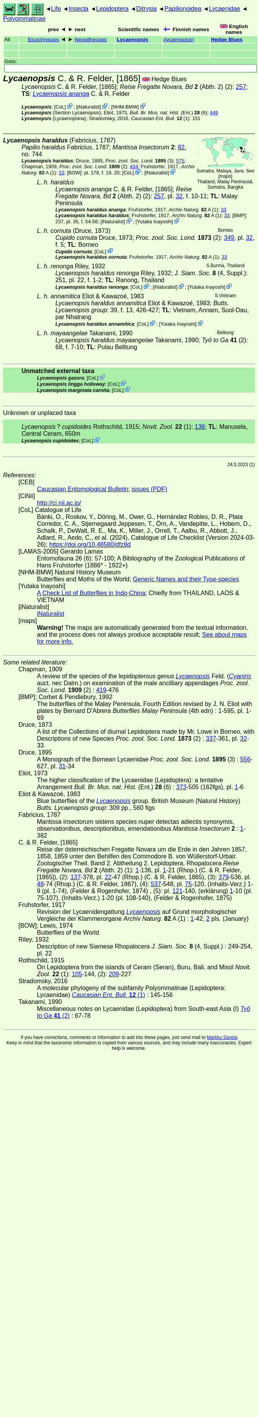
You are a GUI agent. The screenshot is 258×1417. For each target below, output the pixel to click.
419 (101, 690)
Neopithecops (91, 39)
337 (211, 738)
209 (114, 974)
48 (40, 884)
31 (62, 766)
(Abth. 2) (171, 87)
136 (200, 426)
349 (229, 237)
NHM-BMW (125, 107)
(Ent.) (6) (168, 112)
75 (188, 884)
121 (177, 891)
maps (225, 176)
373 (181, 787)
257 (241, 87)
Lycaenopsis (132, 39)
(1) (160, 118)
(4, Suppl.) (210, 273)
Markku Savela (222, 1037)
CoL (59, 107)
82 (181, 147)
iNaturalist (89, 107)
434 (134, 166)
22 (108, 877)
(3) (139, 161)
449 (214, 112)
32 (179, 196)
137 (75, 877)
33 (61, 173)
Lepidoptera (112, 8)
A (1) (193, 209)
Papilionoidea (182, 8)
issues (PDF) (149, 489)
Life (56, 8)
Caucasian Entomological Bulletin (82, 489)
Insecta (78, 8)
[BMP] (239, 215)
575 (180, 161)
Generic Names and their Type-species (186, 579)
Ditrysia (146, 8)
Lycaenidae (224, 8)
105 (77, 974)
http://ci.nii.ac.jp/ (59, 503)
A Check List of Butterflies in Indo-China (91, 593)
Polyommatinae (24, 18)
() (178, 39)
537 (156, 884)
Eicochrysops (43, 39)
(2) (93, 166)
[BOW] (74, 173)
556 (245, 759)
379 (223, 877)
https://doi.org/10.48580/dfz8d (90, 544)
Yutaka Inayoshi (154, 221)
